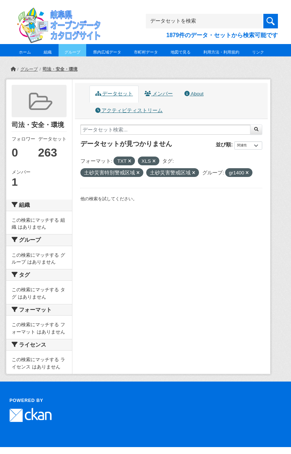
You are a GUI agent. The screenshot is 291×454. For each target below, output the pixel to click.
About (193, 93)
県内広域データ (107, 52)
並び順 (223, 144)
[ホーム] (13, 69)
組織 (48, 52)
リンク (258, 52)
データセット (114, 93)
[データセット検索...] (165, 130)
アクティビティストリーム (129, 110)
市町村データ (146, 52)
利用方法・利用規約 (221, 52)
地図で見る (181, 52)
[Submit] (256, 130)
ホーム (25, 52)
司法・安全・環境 (60, 69)
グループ (72, 52)
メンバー (158, 93)
